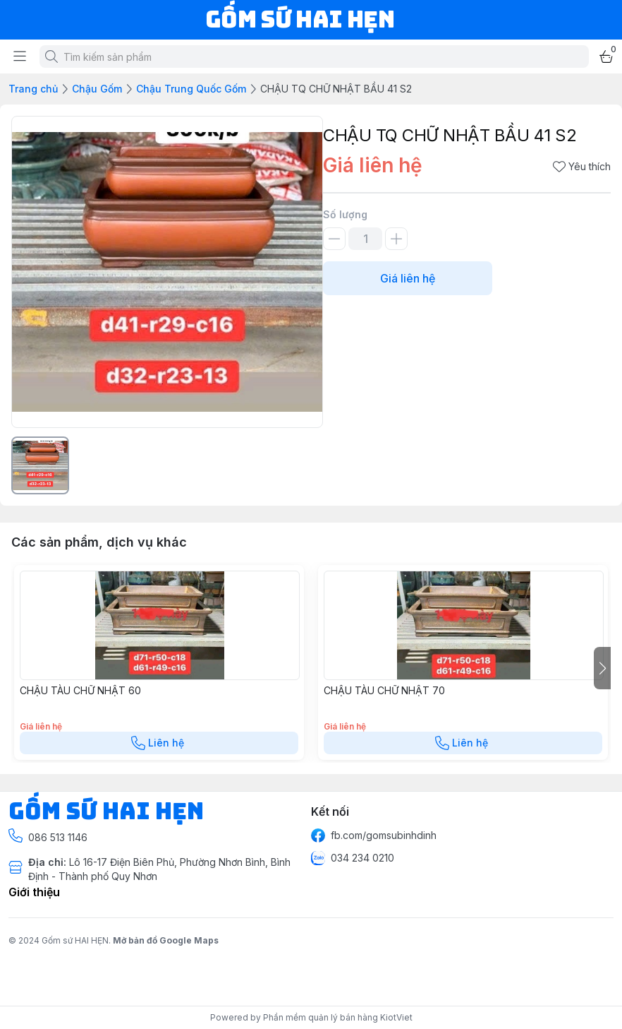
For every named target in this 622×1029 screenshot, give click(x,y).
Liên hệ (159, 743)
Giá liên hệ (407, 278)
